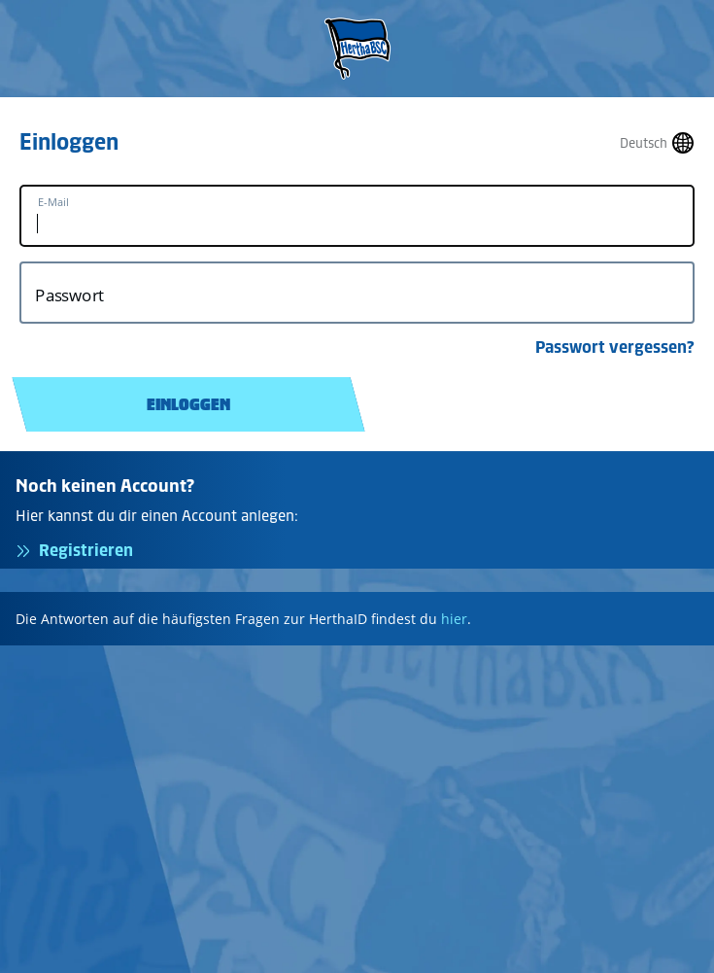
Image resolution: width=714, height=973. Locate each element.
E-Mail (53, 202)
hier (454, 618)
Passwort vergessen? (615, 347)
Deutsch (643, 143)
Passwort (69, 295)
